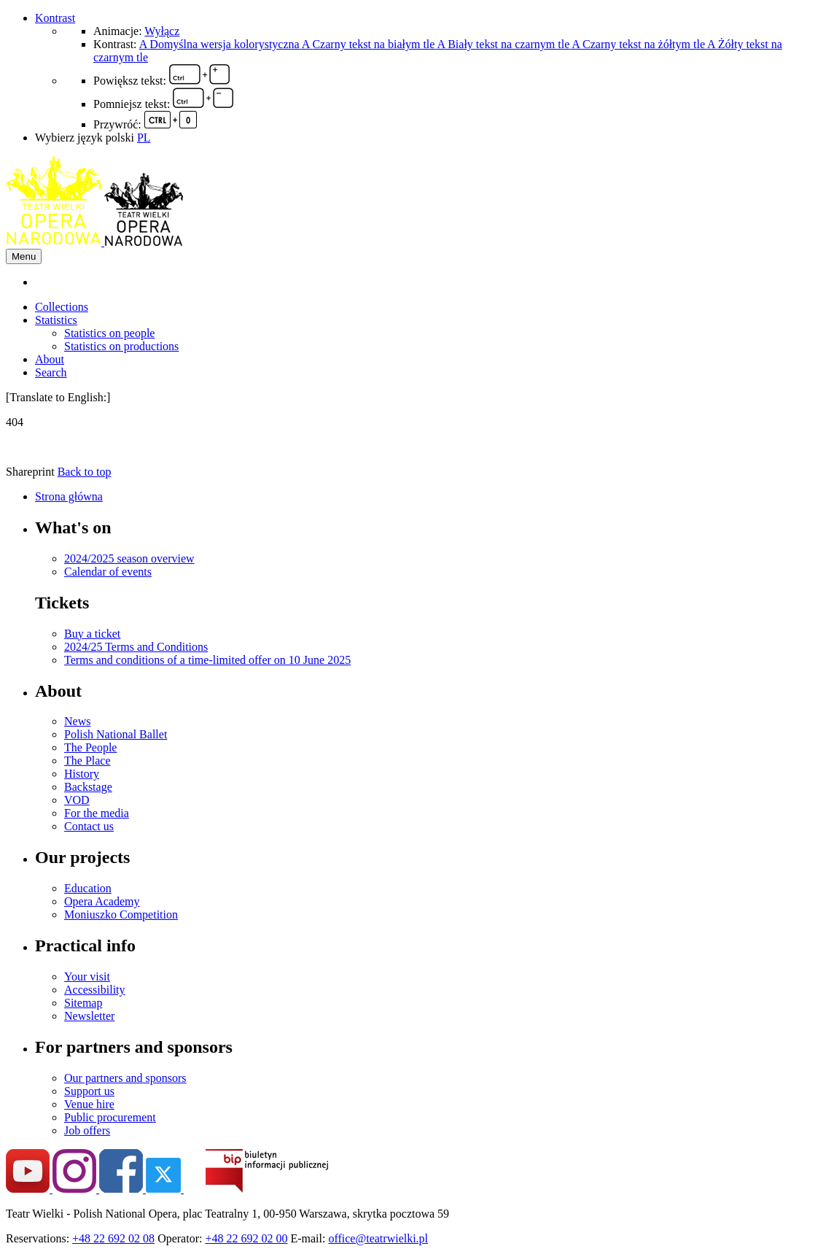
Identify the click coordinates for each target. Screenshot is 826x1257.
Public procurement (110, 1117)
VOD (77, 800)
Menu (24, 256)
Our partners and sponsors (125, 1078)
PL (144, 137)
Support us (89, 1091)
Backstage (88, 787)
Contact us (89, 826)
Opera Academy (102, 901)
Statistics (56, 320)
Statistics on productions (121, 346)
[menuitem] (427, 282)
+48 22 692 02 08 (113, 1238)
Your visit (87, 976)
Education (88, 888)
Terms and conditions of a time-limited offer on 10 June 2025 (207, 660)
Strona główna (69, 496)
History (81, 773)
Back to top (85, 471)
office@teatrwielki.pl (378, 1238)
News (77, 721)
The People (90, 747)
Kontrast (55, 18)
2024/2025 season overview (129, 558)
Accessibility (94, 989)
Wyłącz (161, 31)
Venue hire (89, 1104)
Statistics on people (109, 333)
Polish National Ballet (115, 734)
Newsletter (89, 1016)
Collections (61, 307)
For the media (96, 813)
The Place (87, 760)
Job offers (87, 1130)
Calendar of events (108, 571)
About (49, 359)
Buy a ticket (92, 633)
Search (51, 372)
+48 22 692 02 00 (246, 1238)
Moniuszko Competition (121, 914)
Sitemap (83, 1003)
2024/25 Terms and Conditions (136, 647)
